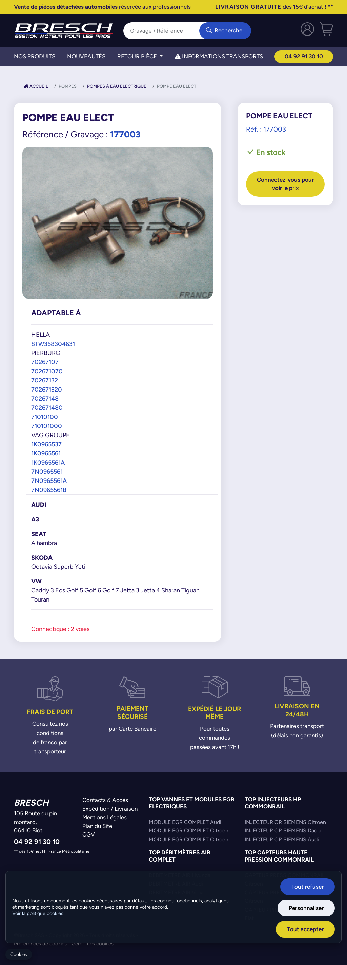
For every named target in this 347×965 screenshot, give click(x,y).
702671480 (47, 407)
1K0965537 (46, 444)
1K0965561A (48, 462)
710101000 (46, 425)
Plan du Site (97, 826)
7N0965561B (48, 489)
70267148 (45, 398)
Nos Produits (34, 56)
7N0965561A (49, 480)
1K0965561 (46, 453)
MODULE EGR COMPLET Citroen (188, 830)
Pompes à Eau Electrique (116, 86)
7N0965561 (47, 471)
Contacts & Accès (105, 800)
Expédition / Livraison (110, 808)
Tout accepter (306, 929)
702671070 (47, 371)
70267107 (45, 362)
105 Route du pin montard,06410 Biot (35, 822)
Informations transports (219, 56)
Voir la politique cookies (37, 913)
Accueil (36, 86)
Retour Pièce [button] (137, 56)
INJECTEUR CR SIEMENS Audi (282, 839)
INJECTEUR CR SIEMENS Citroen (285, 822)
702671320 (46, 389)
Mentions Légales (104, 817)
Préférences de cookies (40, 943)
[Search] (165, 30)
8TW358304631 (53, 343)
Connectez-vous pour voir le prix (285, 184)
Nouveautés (86, 56)
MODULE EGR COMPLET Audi (185, 822)
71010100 (44, 416)
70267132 (44, 380)
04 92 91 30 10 (304, 56)
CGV (88, 834)
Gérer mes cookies (93, 943)
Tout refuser (308, 887)
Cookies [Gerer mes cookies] (18, 954)
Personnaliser (307, 907)
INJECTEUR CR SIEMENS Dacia (283, 830)
